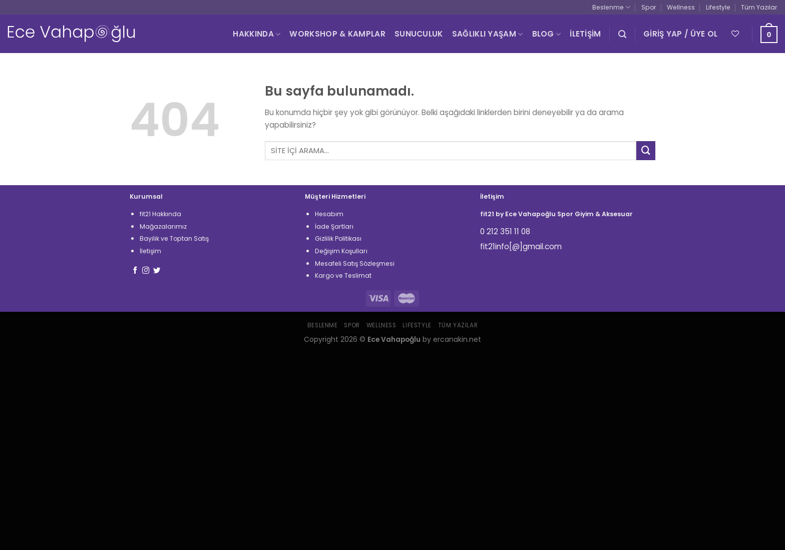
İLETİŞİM (585, 34)
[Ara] (622, 34)
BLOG (546, 34)
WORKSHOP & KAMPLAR (337, 34)
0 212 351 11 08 (505, 231)
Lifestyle (718, 7)
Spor (648, 7)
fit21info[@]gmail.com (521, 246)
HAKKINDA (256, 34)
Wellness (681, 7)
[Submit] (645, 150)
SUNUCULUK (419, 34)
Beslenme (611, 7)
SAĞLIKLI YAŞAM (487, 34)
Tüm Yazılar (759, 7)
